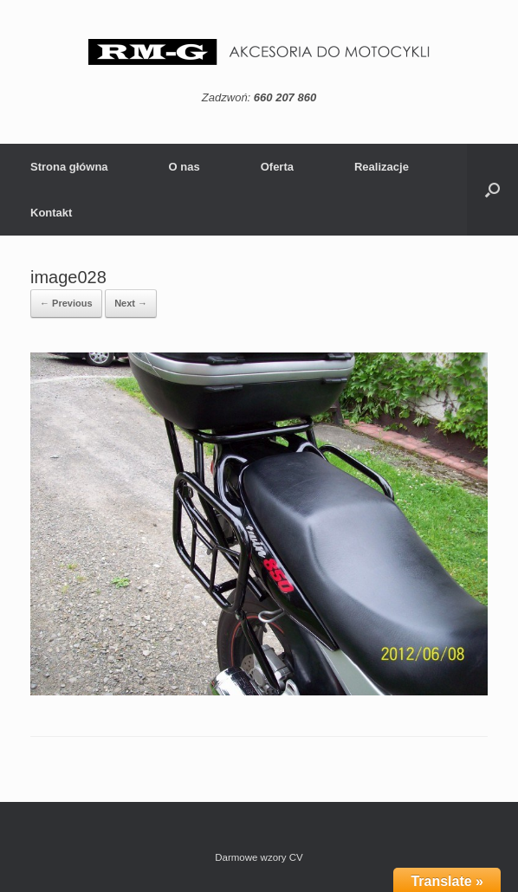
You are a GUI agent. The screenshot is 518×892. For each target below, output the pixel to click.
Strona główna (69, 166)
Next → (130, 303)
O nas (184, 166)
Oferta (277, 166)
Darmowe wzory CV (259, 857)
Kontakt (51, 212)
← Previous (66, 303)
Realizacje (381, 166)
